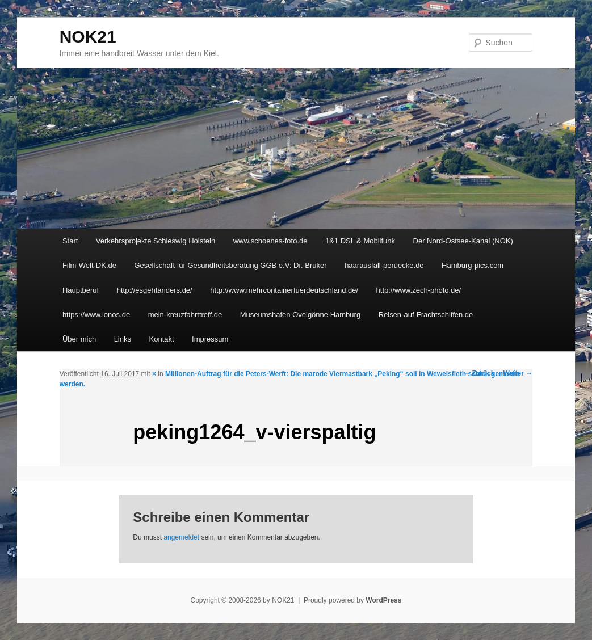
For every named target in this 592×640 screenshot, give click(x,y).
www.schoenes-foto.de (270, 241)
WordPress (383, 600)
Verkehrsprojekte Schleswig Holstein (155, 241)
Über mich (79, 339)
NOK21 (88, 36)
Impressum (210, 339)
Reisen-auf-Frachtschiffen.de (426, 314)
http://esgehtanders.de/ (154, 290)
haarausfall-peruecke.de (384, 265)
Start (70, 241)
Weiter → (518, 373)
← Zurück (478, 373)
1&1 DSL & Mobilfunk (360, 241)
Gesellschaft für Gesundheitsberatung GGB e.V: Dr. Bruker (231, 265)
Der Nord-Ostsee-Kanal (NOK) (463, 241)
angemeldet (181, 537)
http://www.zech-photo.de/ (418, 290)
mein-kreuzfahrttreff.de (185, 314)
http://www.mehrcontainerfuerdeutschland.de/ (284, 290)
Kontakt (161, 339)
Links (122, 339)
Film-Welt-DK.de (89, 265)
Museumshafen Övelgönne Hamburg (300, 314)
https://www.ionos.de (96, 314)
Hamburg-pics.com (472, 265)
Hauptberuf (80, 290)
